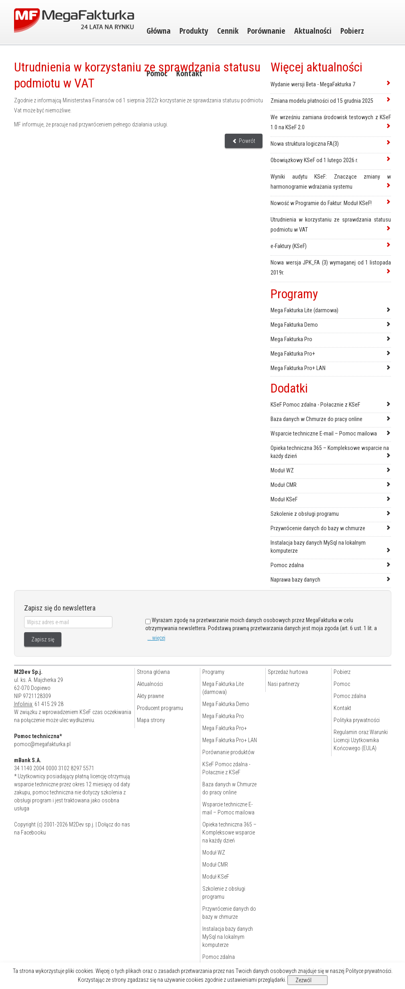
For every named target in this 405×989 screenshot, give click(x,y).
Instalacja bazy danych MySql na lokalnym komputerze (227, 937)
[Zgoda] (148, 621)
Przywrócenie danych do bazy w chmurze (318, 528)
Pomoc (342, 684)
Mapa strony (151, 720)
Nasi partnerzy (283, 684)
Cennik (227, 30)
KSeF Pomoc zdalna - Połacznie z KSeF (315, 404)
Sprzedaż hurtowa (288, 672)
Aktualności (313, 30)
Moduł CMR (284, 485)
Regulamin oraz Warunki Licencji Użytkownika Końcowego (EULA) (361, 740)
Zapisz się (42, 639)
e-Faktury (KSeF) (289, 246)
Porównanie (266, 30)
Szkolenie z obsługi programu (305, 514)
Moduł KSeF (284, 499)
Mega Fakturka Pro (291, 339)
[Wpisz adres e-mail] (68, 622)
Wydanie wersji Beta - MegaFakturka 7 (313, 84)
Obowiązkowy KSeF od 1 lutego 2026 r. (314, 160)
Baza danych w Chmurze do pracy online (316, 419)
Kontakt (342, 708)
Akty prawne (150, 696)
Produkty (193, 30)
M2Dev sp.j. (81, 824)
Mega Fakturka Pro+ (293, 353)
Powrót (243, 141)
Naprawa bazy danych (295, 579)
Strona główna (153, 672)
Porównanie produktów (228, 752)
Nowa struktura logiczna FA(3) (305, 143)
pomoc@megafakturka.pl (42, 744)
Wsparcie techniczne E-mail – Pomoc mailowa (324, 433)
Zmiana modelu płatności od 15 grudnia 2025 (322, 101)
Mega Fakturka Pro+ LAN (298, 368)
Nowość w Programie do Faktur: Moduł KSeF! (321, 203)
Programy (213, 672)
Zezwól (303, 980)
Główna (159, 30)
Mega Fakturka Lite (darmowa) (304, 310)
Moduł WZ (282, 470)
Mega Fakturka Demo (294, 325)
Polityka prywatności (357, 720)
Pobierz (352, 30)
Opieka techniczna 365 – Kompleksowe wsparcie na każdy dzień (229, 832)
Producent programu (160, 708)
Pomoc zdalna (287, 565)
